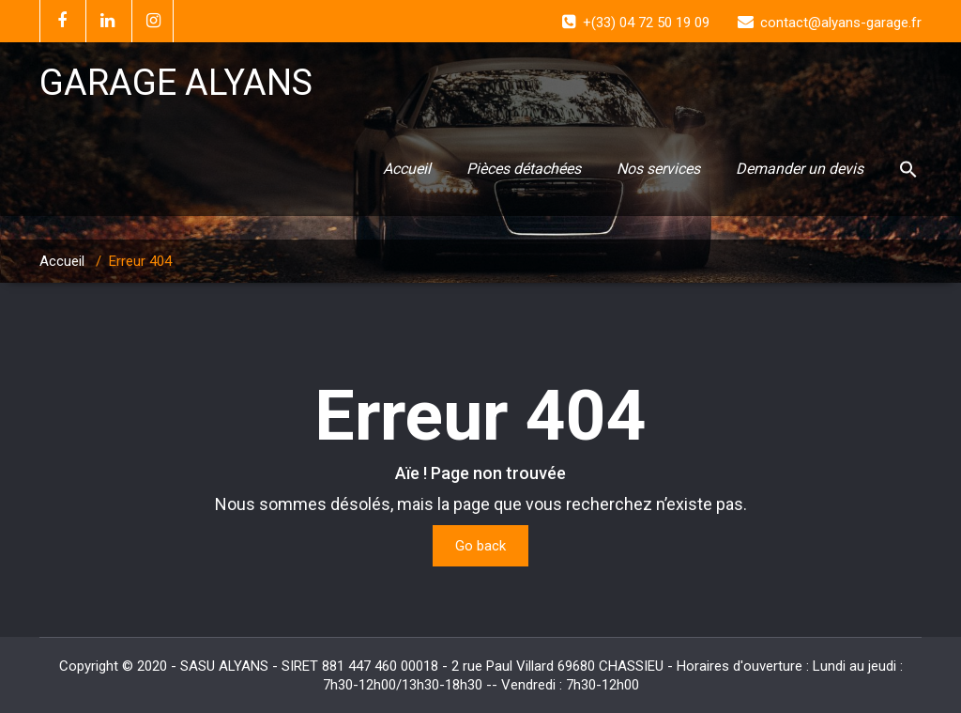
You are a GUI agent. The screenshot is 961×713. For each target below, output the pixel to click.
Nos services (658, 169)
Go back (480, 545)
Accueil (407, 169)
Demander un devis (799, 169)
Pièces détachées (523, 169)
